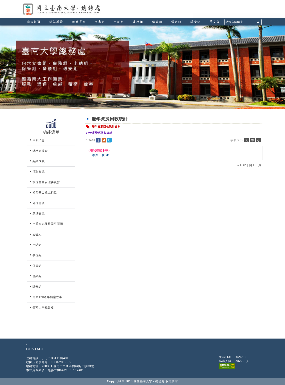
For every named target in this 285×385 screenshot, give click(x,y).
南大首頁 (34, 21)
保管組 (157, 21)
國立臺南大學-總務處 (69, 9)
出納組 (119, 21)
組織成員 (39, 161)
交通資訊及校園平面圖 (48, 223)
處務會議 (39, 203)
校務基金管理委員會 (46, 182)
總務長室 (79, 21)
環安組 (195, 21)
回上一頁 (255, 165)
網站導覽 (56, 21)
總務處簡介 (40, 150)
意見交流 (39, 213)
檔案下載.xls (100, 155)
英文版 (215, 21)
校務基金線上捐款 (45, 192)
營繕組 (176, 21)
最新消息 (39, 140)
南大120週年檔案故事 (47, 297)
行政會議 (39, 171)
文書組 (100, 21)
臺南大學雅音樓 (43, 307)
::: (24, 1)
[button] (98, 140)
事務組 (138, 21)
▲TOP (241, 165)
